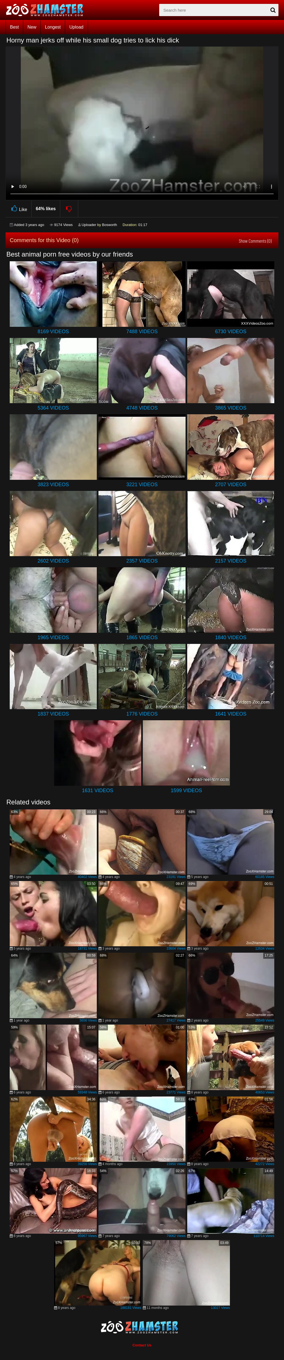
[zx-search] (218, 10)
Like (18, 208)
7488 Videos (142, 331)
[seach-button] (272, 10)
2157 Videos (230, 561)
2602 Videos (53, 561)
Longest (53, 27)
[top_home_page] (47, 10)
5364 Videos (53, 408)
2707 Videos (230, 484)
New (31, 27)
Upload (76, 27)
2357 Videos (142, 561)
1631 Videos (97, 790)
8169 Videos (53, 331)
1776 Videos (142, 714)
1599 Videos (186, 790)
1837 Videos (53, 714)
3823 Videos (53, 484)
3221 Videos (142, 484)
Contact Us (142, 1345)
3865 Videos (230, 408)
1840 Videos (230, 637)
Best (14, 27)
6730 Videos (230, 331)
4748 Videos (142, 408)
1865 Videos (142, 637)
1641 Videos (230, 714)
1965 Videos (53, 637)
